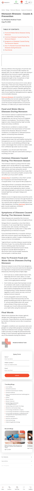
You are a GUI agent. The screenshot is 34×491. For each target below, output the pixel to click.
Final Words (8, 50)
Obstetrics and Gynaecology (13, 407)
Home (3, 10)
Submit (17, 375)
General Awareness (11, 388)
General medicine (10, 392)
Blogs (7, 10)
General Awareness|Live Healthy (14, 390)
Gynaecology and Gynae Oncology (15, 406)
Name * (7, 357)
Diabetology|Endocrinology (13, 422)
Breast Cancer (9, 399)
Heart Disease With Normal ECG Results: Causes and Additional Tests (13, 446)
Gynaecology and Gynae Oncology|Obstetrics (12, 403)
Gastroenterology (10, 420)
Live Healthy (9, 387)
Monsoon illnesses (7, 97)
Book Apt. (17, 488)
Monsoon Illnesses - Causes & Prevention (21, 10)
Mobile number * (9, 362)
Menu (3, 488)
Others (7, 397)
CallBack (30, 488)
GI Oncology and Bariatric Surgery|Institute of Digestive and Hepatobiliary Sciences (17, 414)
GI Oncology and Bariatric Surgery (14, 409)
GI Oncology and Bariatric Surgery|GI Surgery (17, 411)
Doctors (9, 488)
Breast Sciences (10, 401)
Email (6, 368)
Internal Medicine (10, 416)
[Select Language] (30, 2)
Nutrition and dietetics (12, 418)
